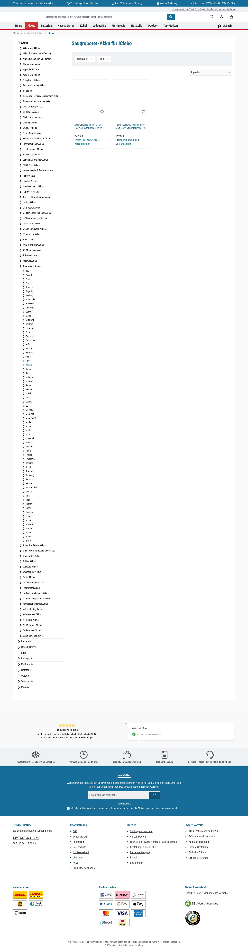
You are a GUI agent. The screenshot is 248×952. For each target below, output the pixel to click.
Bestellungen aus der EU (143, 848)
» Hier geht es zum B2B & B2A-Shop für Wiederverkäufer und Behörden (203, 9)
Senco (28, 492)
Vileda (28, 533)
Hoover (28, 373)
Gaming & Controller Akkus (35, 172)
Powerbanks (28, 252)
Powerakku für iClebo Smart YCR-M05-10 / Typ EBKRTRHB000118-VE (129, 139)
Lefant (28, 414)
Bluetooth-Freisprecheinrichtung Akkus (41, 108)
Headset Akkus (29, 193)
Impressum (78, 843)
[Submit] (154, 796)
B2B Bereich (136, 864)
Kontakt (134, 859)
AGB (140, 809)
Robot (28, 480)
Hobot (28, 369)
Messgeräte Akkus (31, 236)
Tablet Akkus (28, 590)
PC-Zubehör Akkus (31, 247)
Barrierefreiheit (81, 854)
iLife (27, 386)
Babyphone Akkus (31, 93)
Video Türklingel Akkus (33, 622)
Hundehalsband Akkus (33, 199)
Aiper (27, 292)
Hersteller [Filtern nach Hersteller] (85, 71)
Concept (29, 324)
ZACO (28, 553)
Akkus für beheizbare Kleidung (36, 66)
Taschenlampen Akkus (33, 595)
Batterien (25, 654)
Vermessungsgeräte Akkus (35, 616)
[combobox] (122, 23)
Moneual (29, 451)
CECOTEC (29, 320)
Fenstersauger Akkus (32, 162)
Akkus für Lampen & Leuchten (36, 71)
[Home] (19, 38)
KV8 (27, 410)
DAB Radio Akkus (30, 124)
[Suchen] (187, 23)
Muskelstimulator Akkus (34, 241)
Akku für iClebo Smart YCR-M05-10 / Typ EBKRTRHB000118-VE (89, 139)
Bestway (29, 308)
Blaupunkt (30, 312)
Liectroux (29, 422)
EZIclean (29, 365)
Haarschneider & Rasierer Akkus (37, 183)
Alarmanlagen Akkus (32, 77)
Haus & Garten (28, 660)
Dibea (28, 328)
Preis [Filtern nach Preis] (104, 71)
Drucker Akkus (29, 140)
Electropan (30, 353)
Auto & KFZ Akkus (31, 87)
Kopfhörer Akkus (30, 204)
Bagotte (29, 304)
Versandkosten (138, 838)
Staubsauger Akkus (31, 584)
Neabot (28, 459)
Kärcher (29, 402)
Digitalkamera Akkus (32, 130)
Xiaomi (28, 549)
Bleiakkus (27, 103)
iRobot (28, 398)
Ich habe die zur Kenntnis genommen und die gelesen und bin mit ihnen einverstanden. (126, 809)
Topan (28, 521)
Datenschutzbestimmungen (94, 809)
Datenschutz (79, 848)
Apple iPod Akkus (30, 82)
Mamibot (29, 427)
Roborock (29, 476)
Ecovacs (29, 345)
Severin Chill (31, 500)
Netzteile (25, 682)
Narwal (28, 455)
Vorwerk (29, 537)
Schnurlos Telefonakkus (34, 558)
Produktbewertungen (84, 869)
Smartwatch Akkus (31, 569)
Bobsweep (30, 316)
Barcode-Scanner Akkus (34, 98)
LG (26, 418)
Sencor (28, 496)
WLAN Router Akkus (32, 638)
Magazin (25, 700)
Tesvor (28, 516)
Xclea (28, 545)
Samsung (29, 488)
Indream (29, 390)
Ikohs (28, 382)
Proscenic (30, 472)
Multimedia (26, 677)
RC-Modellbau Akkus (32, 263)
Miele (28, 443)
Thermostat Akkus (31, 600)
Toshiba (29, 525)
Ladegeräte (26, 671)
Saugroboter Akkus (31, 279)
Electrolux (30, 349)
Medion (29, 435)
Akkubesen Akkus (31, 61)
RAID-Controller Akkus (33, 257)
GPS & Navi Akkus (31, 178)
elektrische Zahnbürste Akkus (36, 151)
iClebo (28, 377)
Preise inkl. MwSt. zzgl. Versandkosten (86, 154)
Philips (28, 467)
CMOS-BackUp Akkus (32, 119)
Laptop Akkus (29, 215)
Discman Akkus (29, 135)
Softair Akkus (29, 574)
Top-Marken (26, 694)
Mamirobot (30, 431)
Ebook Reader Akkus (32, 146)
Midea (28, 439)
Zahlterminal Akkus (31, 643)
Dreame (29, 337)
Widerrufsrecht (80, 838)
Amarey (29, 300)
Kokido (28, 406)
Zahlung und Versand (141, 833)
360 (27, 283)
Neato (28, 463)
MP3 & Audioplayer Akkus (34, 231)
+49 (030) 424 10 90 (26, 839)
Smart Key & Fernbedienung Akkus (38, 563)
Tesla (27, 512)
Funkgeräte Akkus (31, 167)
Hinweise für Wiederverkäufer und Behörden (153, 843)
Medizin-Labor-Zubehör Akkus (36, 225)
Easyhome (30, 341)
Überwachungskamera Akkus (36, 611)
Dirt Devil (29, 333)
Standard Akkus (30, 579)
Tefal (27, 508)
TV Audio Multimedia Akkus (35, 606)
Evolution (29, 361)
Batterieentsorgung (140, 854)
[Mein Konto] (221, 23)
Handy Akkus (28, 188)
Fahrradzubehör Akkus (33, 156)
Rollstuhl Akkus (29, 273)
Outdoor (25, 688)
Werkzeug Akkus (30, 632)
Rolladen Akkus (29, 268)
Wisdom (29, 541)
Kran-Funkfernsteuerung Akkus (37, 210)
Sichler (28, 504)
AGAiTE (28, 288)
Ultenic (28, 529)
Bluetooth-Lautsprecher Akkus (37, 114)
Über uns (77, 859)
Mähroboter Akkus (31, 220)
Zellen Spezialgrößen (32, 648)
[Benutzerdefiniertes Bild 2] (193, 920)
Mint (27, 447)
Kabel (23, 665)
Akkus (24, 55)
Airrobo (28, 296)
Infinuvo (29, 394)
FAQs (75, 864)
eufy (27, 357)
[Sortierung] (210, 85)
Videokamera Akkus (32, 627)
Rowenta (29, 484)
